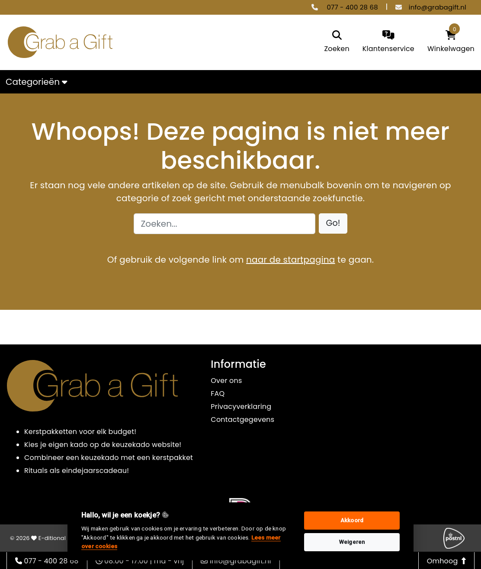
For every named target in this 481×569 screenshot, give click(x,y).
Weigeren (352, 542)
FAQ (217, 394)
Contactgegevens (242, 419)
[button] (333, 223)
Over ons (226, 381)
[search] (336, 42)
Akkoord (351, 520)
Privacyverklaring (241, 406)
